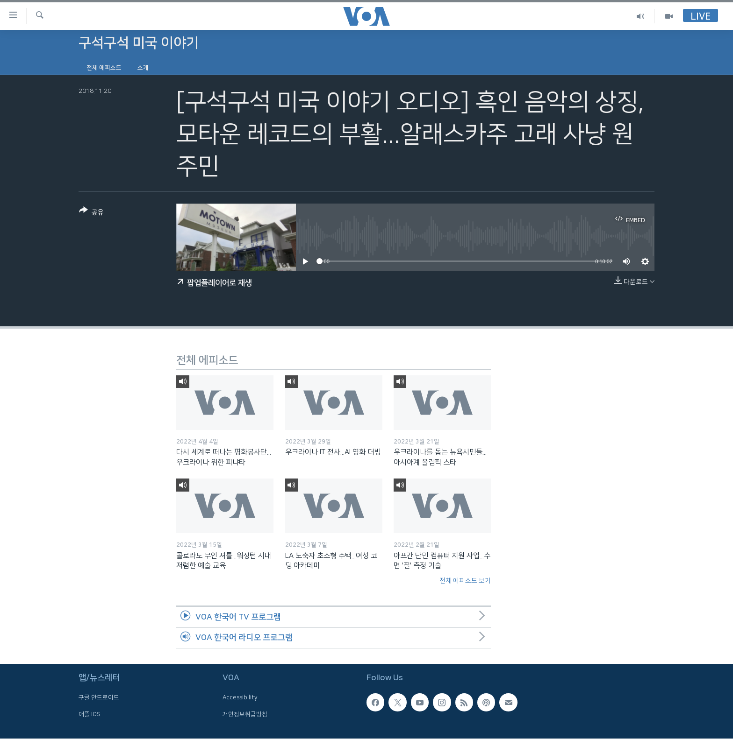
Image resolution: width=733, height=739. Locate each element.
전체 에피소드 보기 (465, 580)
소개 (143, 67)
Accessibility (240, 698)
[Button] (91, 213)
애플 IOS (90, 714)
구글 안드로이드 (99, 698)
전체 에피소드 (104, 67)
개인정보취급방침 (245, 714)
